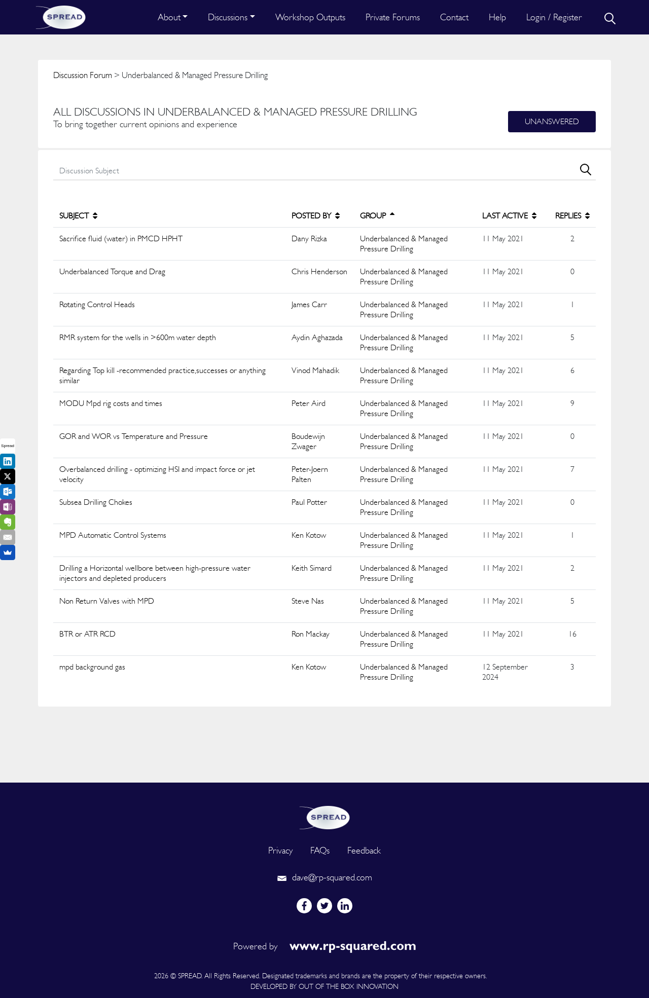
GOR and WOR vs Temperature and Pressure (133, 436)
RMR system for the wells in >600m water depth (137, 337)
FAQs (320, 850)
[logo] (324, 816)
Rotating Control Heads (97, 304)
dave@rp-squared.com (324, 877)
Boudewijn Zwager (308, 441)
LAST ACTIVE (509, 215)
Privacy (280, 850)
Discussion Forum (82, 75)
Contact (454, 17)
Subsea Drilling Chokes (95, 502)
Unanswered (552, 121)
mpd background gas (92, 667)
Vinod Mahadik (315, 370)
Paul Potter (309, 502)
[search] (609, 17)
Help (497, 17)
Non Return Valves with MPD (106, 601)
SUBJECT (78, 215)
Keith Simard (312, 568)
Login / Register (554, 17)
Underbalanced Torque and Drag (112, 271)
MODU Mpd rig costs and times (110, 403)
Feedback (364, 850)
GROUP (377, 215)
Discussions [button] (227, 17)
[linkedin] (344, 905)
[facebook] (304, 905)
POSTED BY (316, 215)
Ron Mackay (311, 634)
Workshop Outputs (310, 17)
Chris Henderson (319, 271)
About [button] (169, 17)
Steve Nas (308, 601)
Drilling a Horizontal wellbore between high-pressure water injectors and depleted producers (154, 573)
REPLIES (572, 215)
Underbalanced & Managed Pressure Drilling (404, 243)
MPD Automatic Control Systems (112, 535)
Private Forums (393, 17)
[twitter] (324, 905)
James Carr (309, 304)
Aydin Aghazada (317, 337)
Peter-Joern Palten (310, 474)
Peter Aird (309, 403)
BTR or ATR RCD (87, 634)
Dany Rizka (309, 238)
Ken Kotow (309, 535)
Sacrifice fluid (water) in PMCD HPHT (121, 238)
